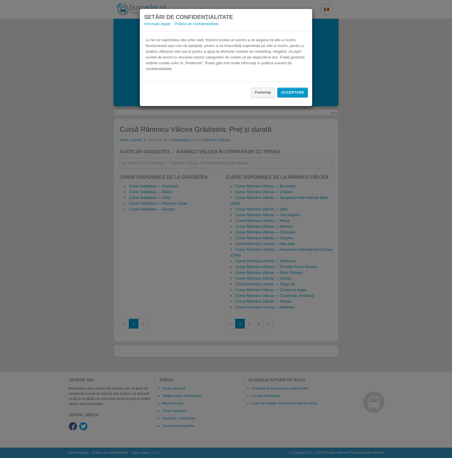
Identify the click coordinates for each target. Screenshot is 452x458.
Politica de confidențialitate (196, 24)
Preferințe (263, 92)
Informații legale (157, 24)
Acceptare (292, 92)
